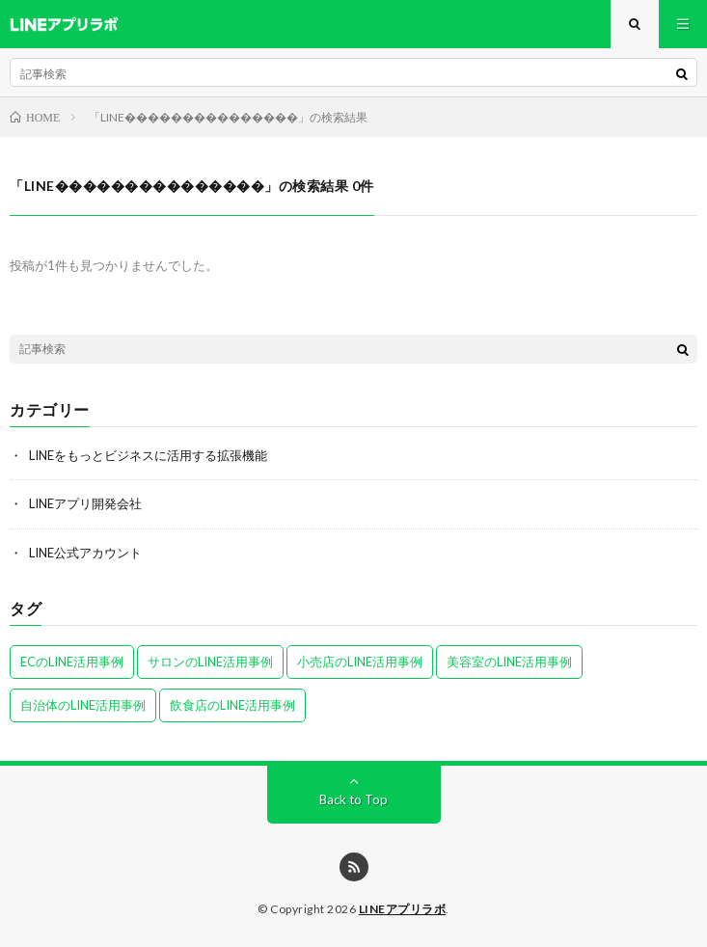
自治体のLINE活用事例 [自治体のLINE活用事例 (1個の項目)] (83, 705)
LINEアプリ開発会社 (85, 503)
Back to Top (353, 799)
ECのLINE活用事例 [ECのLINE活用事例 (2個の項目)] (71, 661)
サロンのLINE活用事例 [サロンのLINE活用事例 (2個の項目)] (210, 661)
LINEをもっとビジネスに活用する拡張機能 (148, 455)
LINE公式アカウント (85, 552)
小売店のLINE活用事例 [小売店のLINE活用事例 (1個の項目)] (359, 661)
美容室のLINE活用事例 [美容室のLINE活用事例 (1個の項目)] (509, 661)
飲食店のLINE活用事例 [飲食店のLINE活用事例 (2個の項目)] (232, 705)
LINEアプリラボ (403, 909)
